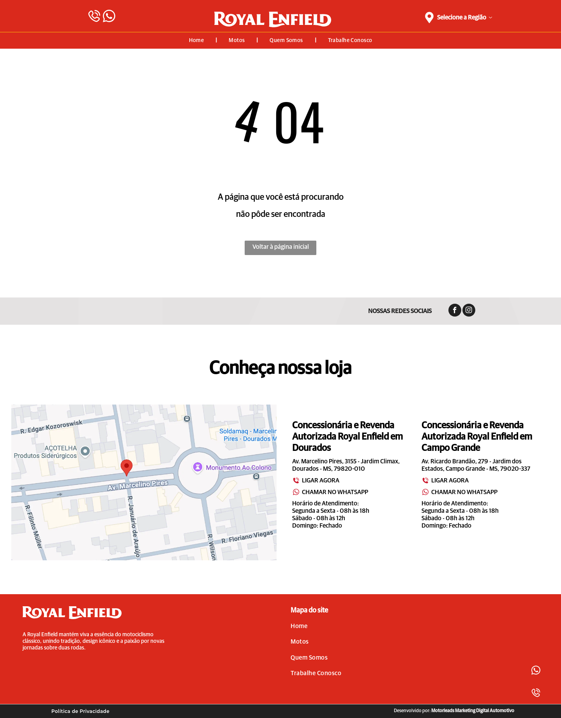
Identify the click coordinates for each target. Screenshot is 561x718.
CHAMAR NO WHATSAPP (330, 492)
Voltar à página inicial (280, 247)
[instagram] (468, 311)
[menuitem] (197, 40)
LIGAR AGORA (315, 480)
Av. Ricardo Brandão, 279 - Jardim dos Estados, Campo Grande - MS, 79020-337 (476, 465)
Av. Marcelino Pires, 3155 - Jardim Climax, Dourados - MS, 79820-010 (346, 465)
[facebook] (454, 311)
